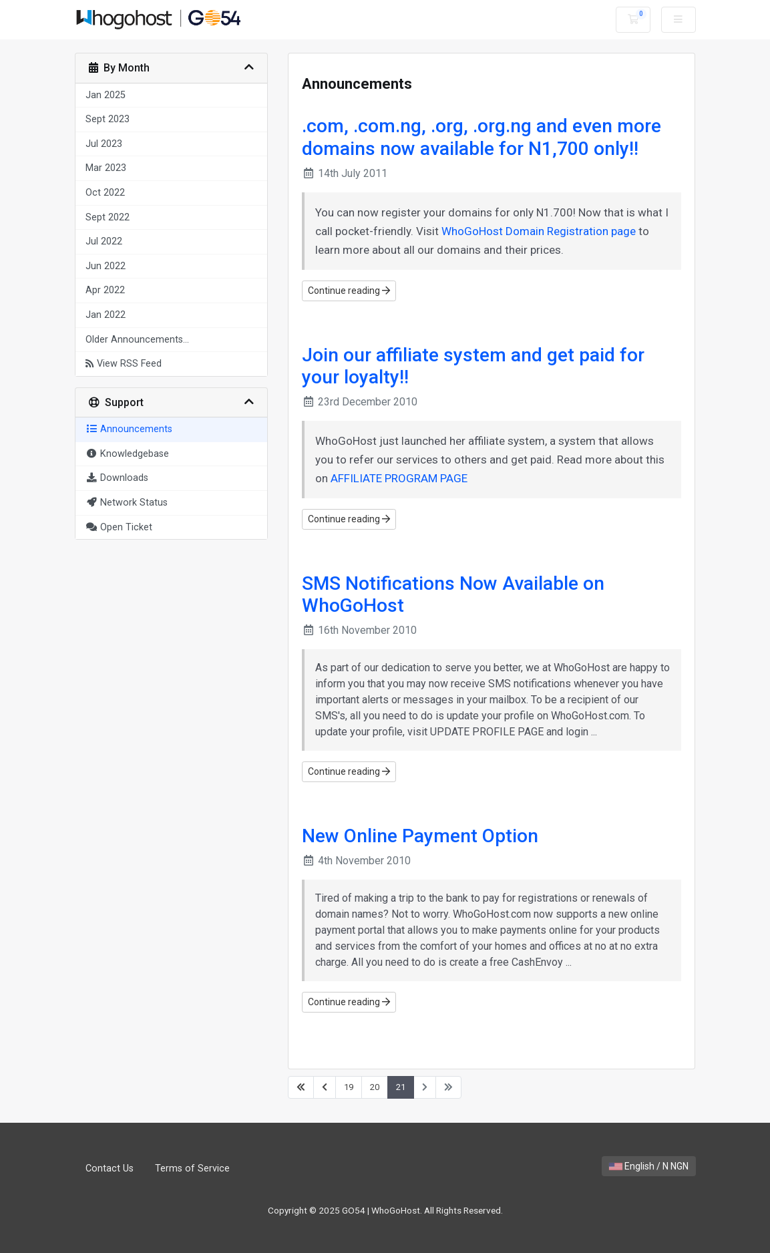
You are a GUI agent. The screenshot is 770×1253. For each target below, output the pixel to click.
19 (348, 1087)
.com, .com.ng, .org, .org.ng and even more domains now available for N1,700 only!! (481, 137)
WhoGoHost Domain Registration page (538, 231)
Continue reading (349, 290)
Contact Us (109, 1168)
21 (400, 1087)
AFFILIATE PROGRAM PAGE (399, 478)
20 (374, 1087)
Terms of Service (192, 1168)
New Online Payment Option (420, 836)
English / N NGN (649, 1166)
